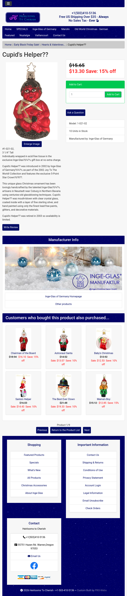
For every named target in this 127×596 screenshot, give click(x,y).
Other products (63, 304)
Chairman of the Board (23, 353)
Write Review (11, 227)
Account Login (93, 485)
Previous (42, 430)
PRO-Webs (101, 590)
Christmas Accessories (34, 485)
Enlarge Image (32, 144)
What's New (34, 470)
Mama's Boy (103, 399)
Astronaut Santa (63, 353)
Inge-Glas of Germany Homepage (63, 296)
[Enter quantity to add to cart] (87, 94)
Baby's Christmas (103, 353)
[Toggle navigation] (8, 3)
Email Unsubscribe (93, 500)
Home (8, 29)
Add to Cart (113, 94)
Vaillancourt (41, 35)
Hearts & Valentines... (53, 44)
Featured (10, 35)
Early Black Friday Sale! (26, 44)
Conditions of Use (93, 470)
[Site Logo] (23, 17)
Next (86, 430)
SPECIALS (22, 29)
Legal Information (93, 493)
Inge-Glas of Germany (44, 29)
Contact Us (59, 35)
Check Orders (92, 508)
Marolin (65, 29)
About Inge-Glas (34, 493)
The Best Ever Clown (63, 399)
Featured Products (34, 454)
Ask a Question (75, 112)
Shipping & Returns (92, 462)
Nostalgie (25, 35)
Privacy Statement (93, 477)
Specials (34, 462)
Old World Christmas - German (91, 29)
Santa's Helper (23, 399)
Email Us (34, 556)
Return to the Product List (66, 430)
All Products (34, 477)
